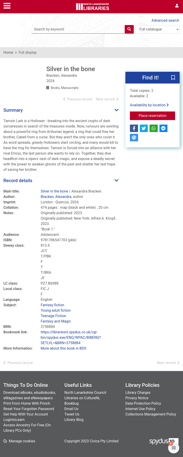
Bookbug (71, 403)
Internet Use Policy (140, 409)
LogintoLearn (14, 420)
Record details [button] (17, 180)
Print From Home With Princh (26, 403)
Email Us (71, 409)
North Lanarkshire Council (85, 392)
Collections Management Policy (150, 414)
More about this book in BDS (63, 348)
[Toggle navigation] (7, 5)
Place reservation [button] (156, 115)
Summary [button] (13, 110)
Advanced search (165, 20)
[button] (173, 78)
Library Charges (137, 392)
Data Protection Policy (143, 403)
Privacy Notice (136, 398)
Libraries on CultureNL (82, 398)
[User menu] (177, 6)
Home (8, 52)
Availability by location (149, 105)
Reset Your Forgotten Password (28, 409)
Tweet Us (71, 414)
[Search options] (158, 29)
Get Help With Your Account (25, 414)
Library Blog (73, 420)
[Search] (129, 29)
